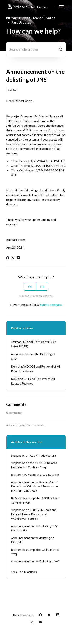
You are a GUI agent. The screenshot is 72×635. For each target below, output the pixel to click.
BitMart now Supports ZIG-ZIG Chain (35, 474)
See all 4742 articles (24, 571)
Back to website (23, 615)
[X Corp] (12, 258)
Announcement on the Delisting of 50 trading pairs (35, 528)
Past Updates (21, 22)
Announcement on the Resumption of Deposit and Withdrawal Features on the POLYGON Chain (34, 486)
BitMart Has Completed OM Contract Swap (35, 552)
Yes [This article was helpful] (30, 286)
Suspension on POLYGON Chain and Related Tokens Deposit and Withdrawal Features (33, 514)
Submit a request (51, 304)
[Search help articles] (36, 49)
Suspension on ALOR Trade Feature (33, 455)
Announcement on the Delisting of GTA (33, 356)
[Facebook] (7, 258)
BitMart (12, 17)
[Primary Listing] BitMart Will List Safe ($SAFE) (33, 344)
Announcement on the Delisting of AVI (35, 561)
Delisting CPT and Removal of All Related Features (33, 381)
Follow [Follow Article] (12, 89)
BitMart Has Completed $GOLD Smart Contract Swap (35, 500)
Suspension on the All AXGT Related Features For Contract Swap (34, 465)
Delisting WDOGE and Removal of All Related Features (35, 368)
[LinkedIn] (18, 258)
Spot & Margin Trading (39, 17)
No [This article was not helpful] (42, 286)
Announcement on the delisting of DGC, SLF (32, 540)
